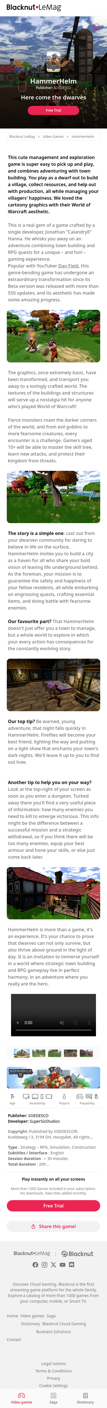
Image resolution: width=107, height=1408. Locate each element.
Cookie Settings (53, 1385)
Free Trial (53, 110)
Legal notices (53, 1363)
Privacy (53, 1378)
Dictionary (30, 1323)
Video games (32, 1315)
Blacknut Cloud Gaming (64, 1323)
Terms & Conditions (53, 1371)
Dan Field (68, 266)
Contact (14, 1339)
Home (12, 1315)
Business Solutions (53, 1331)
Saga (51, 1315)
